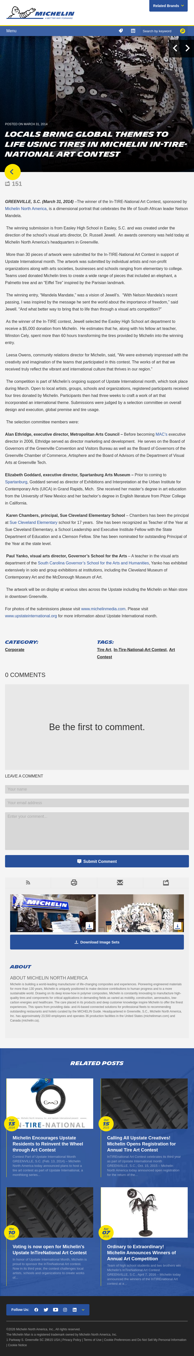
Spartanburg (16, 482)
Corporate (14, 650)
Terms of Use (93, 1340)
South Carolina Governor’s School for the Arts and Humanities (93, 563)
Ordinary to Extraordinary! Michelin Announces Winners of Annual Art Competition (141, 1252)
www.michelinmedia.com (103, 609)
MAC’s (161, 434)
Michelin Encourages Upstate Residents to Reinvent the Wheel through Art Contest (48, 1143)
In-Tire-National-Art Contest (140, 650)
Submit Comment (100, 861)
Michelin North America (26, 209)
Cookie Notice (17, 1345)
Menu (11, 31)
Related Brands (166, 6)
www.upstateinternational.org (31, 616)
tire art (104, 650)
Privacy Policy (71, 1340)
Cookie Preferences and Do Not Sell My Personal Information (145, 1340)
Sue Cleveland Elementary (33, 522)
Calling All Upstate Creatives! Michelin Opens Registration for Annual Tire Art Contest (141, 1143)
